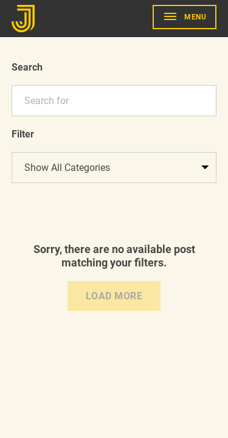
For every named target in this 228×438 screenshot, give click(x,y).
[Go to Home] (25, 18)
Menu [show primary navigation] (195, 17)
